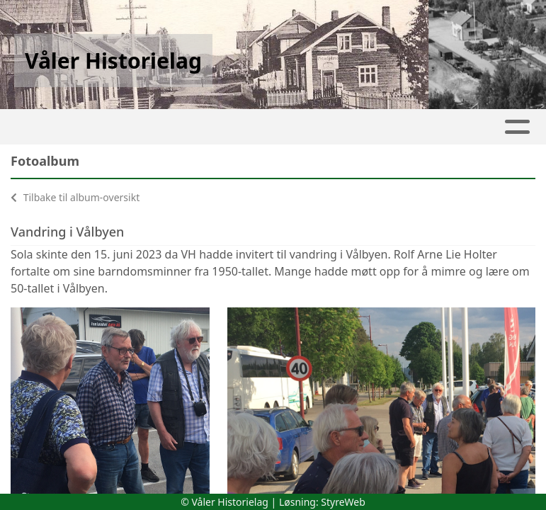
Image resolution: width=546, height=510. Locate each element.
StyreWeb (343, 502)
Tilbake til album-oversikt (75, 197)
